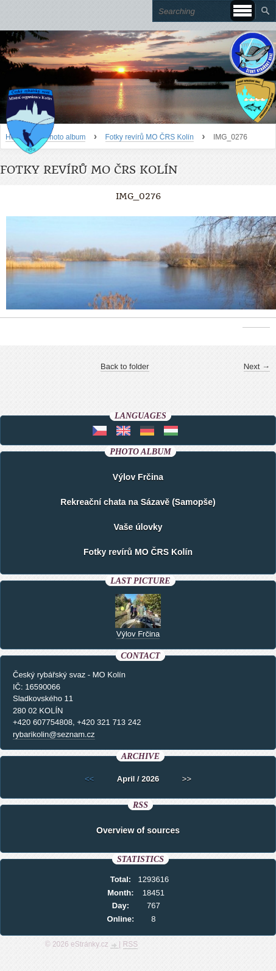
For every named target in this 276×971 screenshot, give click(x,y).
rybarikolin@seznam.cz (54, 734)
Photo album (64, 137)
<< (89, 778)
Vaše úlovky (137, 527)
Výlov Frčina (138, 477)
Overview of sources (138, 830)
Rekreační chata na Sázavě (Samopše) (137, 502)
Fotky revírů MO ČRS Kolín (149, 137)
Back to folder (125, 366)
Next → (257, 366)
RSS (130, 944)
